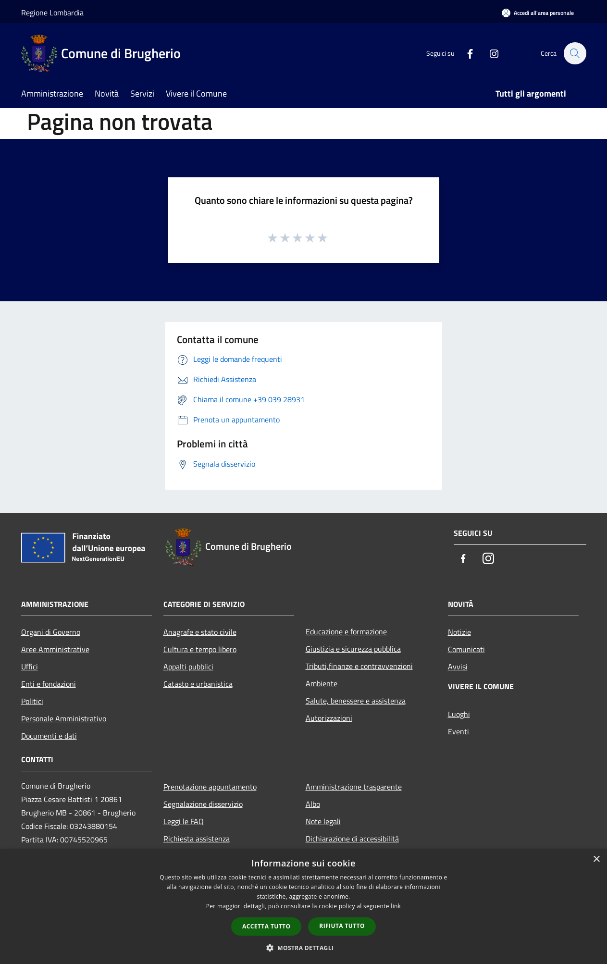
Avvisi (458, 666)
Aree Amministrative (55, 649)
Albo (313, 804)
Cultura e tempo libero (199, 649)
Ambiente (321, 683)
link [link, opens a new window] (396, 906)
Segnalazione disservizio (203, 804)
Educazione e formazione (346, 631)
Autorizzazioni (329, 718)
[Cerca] (574, 53)
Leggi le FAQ (183, 821)
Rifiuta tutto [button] (342, 926)
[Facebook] (465, 53)
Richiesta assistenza (196, 838)
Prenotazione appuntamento (210, 786)
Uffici (29, 666)
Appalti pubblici (188, 666)
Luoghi (459, 714)
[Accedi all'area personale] (537, 12)
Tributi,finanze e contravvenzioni (359, 666)
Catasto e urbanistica (198, 684)
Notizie (459, 632)
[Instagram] (489, 53)
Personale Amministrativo (63, 718)
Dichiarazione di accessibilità (352, 838)
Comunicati (466, 649)
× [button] (596, 859)
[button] (303, 947)
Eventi (458, 731)
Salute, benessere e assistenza (356, 700)
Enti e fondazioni (48, 684)
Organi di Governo (50, 632)
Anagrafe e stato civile (199, 632)
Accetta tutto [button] (266, 926)
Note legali (323, 821)
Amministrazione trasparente (354, 786)
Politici (32, 701)
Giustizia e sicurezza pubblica (353, 649)
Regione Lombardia (52, 12)
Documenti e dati (49, 736)
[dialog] (303, 906)
